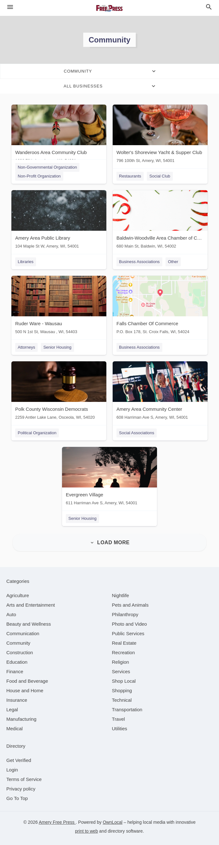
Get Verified (18, 760)
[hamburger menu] (10, 7)
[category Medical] (14, 728)
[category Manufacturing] (21, 719)
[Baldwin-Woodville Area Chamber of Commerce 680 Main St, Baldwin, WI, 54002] (160, 221)
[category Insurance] (16, 700)
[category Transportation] (127, 709)
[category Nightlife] (120, 595)
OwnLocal (112, 822)
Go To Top (17, 798)
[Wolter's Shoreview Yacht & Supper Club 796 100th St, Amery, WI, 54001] (160, 135)
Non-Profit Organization (39, 176)
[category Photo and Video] (129, 624)
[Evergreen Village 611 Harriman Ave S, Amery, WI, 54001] (109, 477)
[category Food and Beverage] (27, 681)
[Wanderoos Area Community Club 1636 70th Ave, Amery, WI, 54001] (59, 135)
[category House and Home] (24, 690)
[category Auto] (11, 614)
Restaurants (130, 176)
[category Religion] (120, 662)
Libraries (26, 261)
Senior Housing (57, 347)
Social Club (159, 176)
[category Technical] (122, 700)
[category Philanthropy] (125, 614)
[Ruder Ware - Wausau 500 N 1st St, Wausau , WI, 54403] (59, 306)
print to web (86, 831)
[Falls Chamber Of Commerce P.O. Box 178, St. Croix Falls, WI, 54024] (160, 306)
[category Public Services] (128, 633)
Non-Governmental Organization (47, 167)
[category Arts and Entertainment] (30, 605)
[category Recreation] (123, 652)
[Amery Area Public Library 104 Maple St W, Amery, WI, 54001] (59, 221)
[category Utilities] (119, 728)
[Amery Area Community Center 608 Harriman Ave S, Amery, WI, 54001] (160, 392)
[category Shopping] (122, 690)
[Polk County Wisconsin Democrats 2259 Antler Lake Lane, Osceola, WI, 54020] (59, 392)
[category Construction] (19, 652)
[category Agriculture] (17, 595)
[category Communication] (22, 633)
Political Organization (37, 432)
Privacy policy (20, 788)
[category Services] (121, 671)
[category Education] (17, 662)
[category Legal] (12, 709)
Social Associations (136, 432)
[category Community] (18, 643)
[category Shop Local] (124, 681)
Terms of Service (24, 779)
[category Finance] (14, 671)
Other (173, 261)
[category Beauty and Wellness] (28, 624)
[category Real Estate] (124, 643)
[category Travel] (118, 719)
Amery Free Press (57, 822)
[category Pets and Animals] (130, 605)
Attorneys (26, 347)
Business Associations (139, 261)
